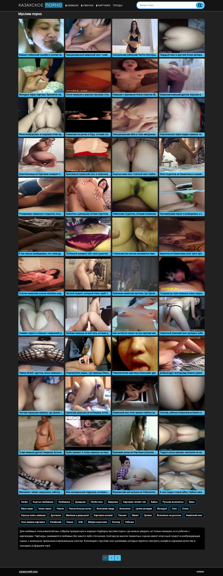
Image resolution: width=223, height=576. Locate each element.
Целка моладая (144, 508)
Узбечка (129, 522)
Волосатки (124, 508)
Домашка (80, 502)
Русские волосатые (172, 502)
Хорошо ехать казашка (33, 515)
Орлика (148, 515)
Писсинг (122, 515)
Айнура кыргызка (97, 522)
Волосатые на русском (169, 515)
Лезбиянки (64, 502)
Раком (60, 508)
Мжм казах (27, 508)
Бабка (154, 502)
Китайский (55, 522)
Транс (192, 502)
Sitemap (200, 572)
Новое (69, 522)
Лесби (24, 502)
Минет (135, 515)
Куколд (116, 522)
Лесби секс (97, 502)
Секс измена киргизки (33, 522)
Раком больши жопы (80, 508)
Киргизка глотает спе (134, 502)
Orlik (80, 522)
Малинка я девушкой (77, 515)
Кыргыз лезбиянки (43, 502)
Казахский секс (28, 572)
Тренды (117, 5)
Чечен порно (44, 508)
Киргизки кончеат (103, 515)
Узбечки (87, 5)
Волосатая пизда (105, 508)
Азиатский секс (194, 515)
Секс (174, 508)
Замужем (113, 502)
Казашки (72, 5)
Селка (185, 508)
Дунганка (56, 515)
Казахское (40, 5)
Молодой (162, 508)
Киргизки (103, 5)
